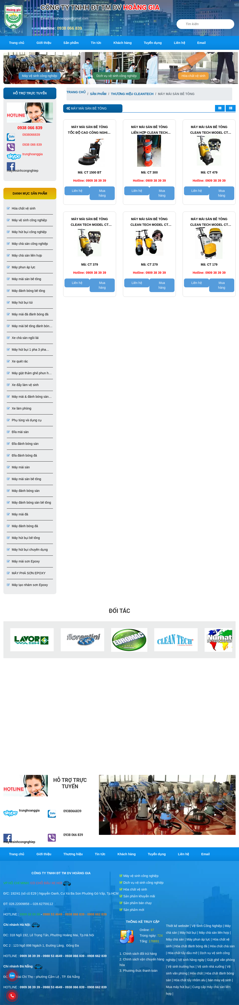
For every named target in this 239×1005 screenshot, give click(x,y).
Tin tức (96, 43)
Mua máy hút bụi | (179, 987)
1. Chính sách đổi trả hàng (138, 953)
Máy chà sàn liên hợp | (215, 932)
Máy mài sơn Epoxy (23, 561)
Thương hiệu (73, 854)
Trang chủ (16, 43)
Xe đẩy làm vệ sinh (23, 385)
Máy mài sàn (18, 467)
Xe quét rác (17, 361)
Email (201, 43)
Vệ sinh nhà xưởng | (212, 966)
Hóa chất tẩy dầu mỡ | (184, 953)
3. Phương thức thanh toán (139, 970)
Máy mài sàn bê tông (24, 279)
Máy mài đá (17, 514)
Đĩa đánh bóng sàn (22, 443)
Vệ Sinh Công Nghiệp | (208, 926)
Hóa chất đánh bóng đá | (192, 946)
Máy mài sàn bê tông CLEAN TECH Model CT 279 (149, 222)
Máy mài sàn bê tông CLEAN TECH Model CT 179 (209, 222)
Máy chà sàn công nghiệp (27, 243)
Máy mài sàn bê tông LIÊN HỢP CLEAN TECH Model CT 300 (149, 130)
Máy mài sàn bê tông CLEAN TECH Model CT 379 (90, 222)
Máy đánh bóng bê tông (26, 291)
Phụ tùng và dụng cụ (24, 420)
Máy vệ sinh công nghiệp (39, 76)
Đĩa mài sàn (18, 432)
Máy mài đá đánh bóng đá (27, 314)
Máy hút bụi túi (20, 302)
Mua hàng (102, 193)
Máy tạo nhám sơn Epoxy (27, 585)
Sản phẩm (71, 43)
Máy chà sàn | (176, 939)
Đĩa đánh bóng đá (22, 455)
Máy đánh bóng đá (22, 526)
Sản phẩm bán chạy (136, 903)
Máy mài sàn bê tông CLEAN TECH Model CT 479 (209, 130)
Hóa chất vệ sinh (193, 76)
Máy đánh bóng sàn (23, 491)
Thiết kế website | (178, 926)
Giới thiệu (43, 43)
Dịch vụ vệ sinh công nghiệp (116, 76)
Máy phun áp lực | (199, 939)
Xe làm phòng (19, 408)
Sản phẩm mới (132, 910)
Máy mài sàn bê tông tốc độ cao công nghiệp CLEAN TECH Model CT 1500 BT (89, 130)
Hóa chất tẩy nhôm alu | (191, 980)
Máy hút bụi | (189, 932)
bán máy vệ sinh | (220, 980)
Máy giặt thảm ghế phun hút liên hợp (29, 373)
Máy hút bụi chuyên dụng (27, 549)
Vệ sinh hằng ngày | (192, 960)
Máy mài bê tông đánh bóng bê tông (29, 326)
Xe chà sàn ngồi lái (22, 338)
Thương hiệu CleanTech (132, 94)
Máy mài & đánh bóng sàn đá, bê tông (28, 397)
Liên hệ (179, 43)
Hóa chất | (198, 973)
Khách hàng (123, 43)
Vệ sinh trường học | (182, 966)
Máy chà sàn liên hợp (24, 255)
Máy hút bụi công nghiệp (27, 232)
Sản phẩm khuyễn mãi (137, 896)
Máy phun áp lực (21, 267)
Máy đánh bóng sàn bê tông (29, 502)
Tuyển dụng (153, 43)
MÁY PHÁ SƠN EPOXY (26, 573)
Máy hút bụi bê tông (23, 538)
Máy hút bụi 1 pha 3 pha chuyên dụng (26, 350)
